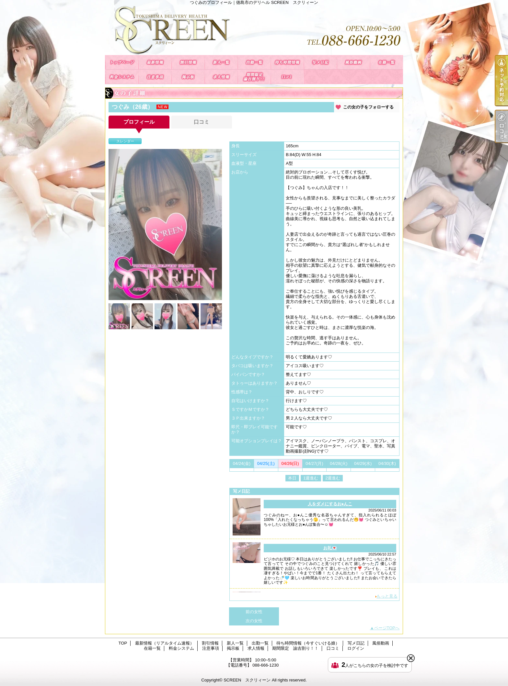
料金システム (121, 77)
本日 (292, 478)
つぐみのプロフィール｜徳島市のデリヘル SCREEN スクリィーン (254, 30)
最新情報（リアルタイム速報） (154, 62)
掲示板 (187, 77)
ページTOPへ (387, 627)
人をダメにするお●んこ (330, 503)
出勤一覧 (254, 62)
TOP (121, 62)
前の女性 (254, 611)
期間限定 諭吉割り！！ (254, 77)
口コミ (287, 77)
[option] (165, 224)
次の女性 (254, 620)
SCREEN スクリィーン (247, 680)
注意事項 (154, 77)
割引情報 (187, 62)
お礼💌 (330, 547)
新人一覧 (220, 62)
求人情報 (220, 77)
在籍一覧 (386, 62)
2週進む (332, 478)
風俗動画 (353, 62)
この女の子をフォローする (368, 107)
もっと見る (387, 596)
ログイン (355, 648)
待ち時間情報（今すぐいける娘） (287, 62)
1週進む (310, 478)
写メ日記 (320, 62)
